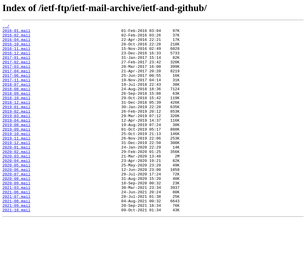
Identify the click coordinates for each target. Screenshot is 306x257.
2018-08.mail (16, 102)
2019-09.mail (16, 150)
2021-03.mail (16, 220)
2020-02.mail (16, 177)
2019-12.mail (16, 166)
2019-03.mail (16, 134)
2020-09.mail (16, 215)
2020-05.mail (16, 193)
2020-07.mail (16, 204)
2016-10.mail (16, 48)
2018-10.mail (16, 113)
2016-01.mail (16, 32)
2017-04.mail (16, 80)
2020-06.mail (16, 199)
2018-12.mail (16, 118)
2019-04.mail (16, 140)
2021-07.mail (16, 231)
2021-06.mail (16, 226)
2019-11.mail (16, 161)
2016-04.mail (16, 43)
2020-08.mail (16, 209)
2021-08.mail (16, 236)
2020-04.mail (16, 188)
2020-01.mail (16, 172)
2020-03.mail (16, 183)
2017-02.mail (16, 70)
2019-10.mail (16, 156)
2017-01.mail (16, 64)
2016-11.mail (16, 53)
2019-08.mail (16, 145)
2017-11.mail (16, 91)
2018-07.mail (16, 97)
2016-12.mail (16, 59)
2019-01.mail (16, 123)
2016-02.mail (16, 37)
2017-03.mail (16, 75)
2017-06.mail (16, 86)
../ (5, 27)
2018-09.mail (16, 107)
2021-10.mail (16, 247)
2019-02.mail (16, 129)
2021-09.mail (16, 242)
